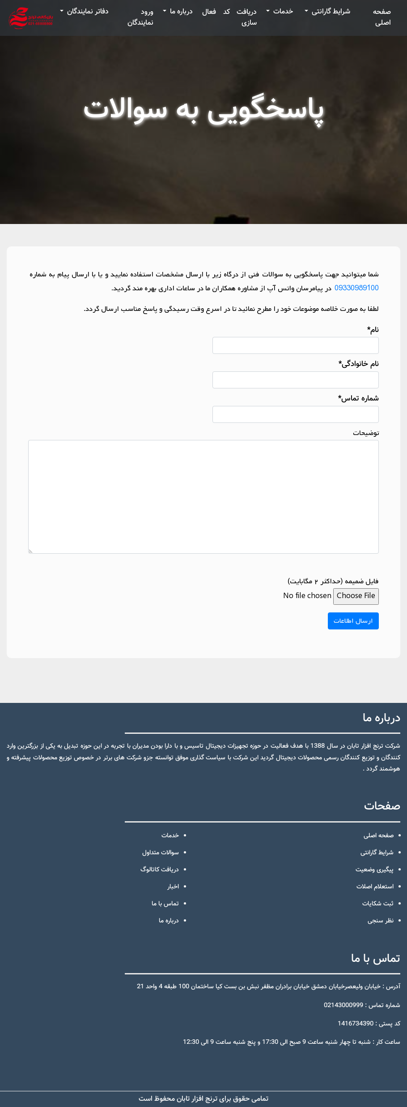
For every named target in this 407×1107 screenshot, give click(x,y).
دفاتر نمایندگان (87, 11)
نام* (295, 339)
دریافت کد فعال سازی (229, 18)
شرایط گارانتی (330, 11)
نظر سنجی (381, 921)
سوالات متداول (160, 853)
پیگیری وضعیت (375, 870)
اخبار (173, 887)
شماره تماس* (295, 408)
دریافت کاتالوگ (159, 870)
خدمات (282, 11)
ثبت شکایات (378, 904)
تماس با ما (165, 904)
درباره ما (180, 11)
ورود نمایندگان (140, 18)
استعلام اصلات (375, 887)
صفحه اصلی (382, 18)
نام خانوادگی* (295, 373)
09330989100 (356, 288)
